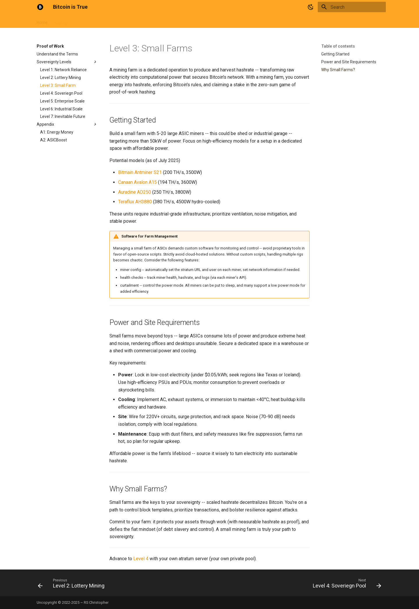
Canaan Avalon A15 (137, 182)
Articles (137, 21)
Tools (156, 21)
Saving (61, 21)
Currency (82, 21)
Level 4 (140, 558)
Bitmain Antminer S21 (140, 172)
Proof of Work (110, 21)
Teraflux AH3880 (135, 201)
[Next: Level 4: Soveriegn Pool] (345, 584)
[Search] (352, 7)
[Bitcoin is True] (40, 7)
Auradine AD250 (134, 192)
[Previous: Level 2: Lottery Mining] (72, 584)
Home (42, 21)
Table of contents (338, 46)
